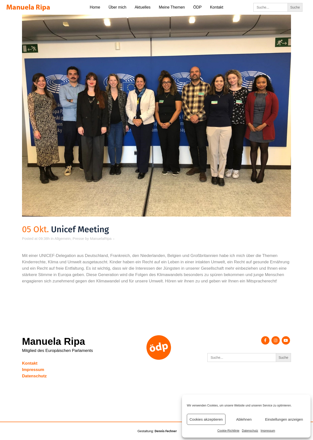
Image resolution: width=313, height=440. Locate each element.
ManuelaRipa (101, 238)
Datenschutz (250, 430)
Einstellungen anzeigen (284, 419)
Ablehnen (244, 419)
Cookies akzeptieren (206, 419)
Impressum (268, 430)
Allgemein (63, 238)
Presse (78, 238)
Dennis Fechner (166, 431)
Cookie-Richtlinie (228, 430)
